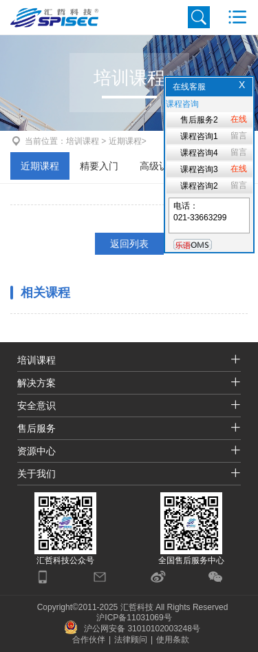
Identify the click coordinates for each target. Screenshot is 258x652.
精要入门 (99, 165)
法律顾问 (130, 639)
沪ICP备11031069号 (133, 617)
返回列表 (129, 243)
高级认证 (159, 165)
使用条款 (172, 639)
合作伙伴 (88, 639)
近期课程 (40, 165)
